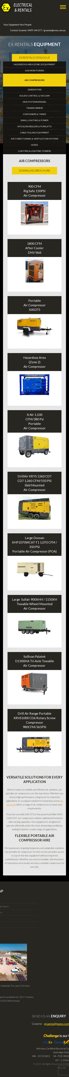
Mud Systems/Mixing (34, 102)
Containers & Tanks (34, 114)
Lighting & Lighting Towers (34, 151)
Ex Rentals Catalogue (34, 57)
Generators (35, 89)
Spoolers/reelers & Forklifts (34, 126)
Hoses (34, 145)
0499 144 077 (35, 30)
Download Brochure (34, 170)
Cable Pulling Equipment (34, 132)
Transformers (34, 108)
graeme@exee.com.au (55, 30)
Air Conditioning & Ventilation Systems (34, 138)
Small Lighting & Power (34, 120)
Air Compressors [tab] (34, 80)
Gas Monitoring (34, 70)
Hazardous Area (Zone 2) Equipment (34, 64)
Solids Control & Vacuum (34, 95)
